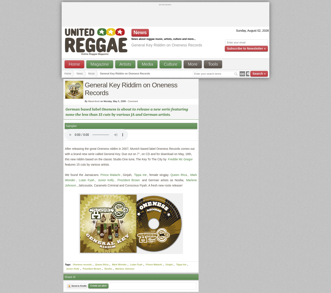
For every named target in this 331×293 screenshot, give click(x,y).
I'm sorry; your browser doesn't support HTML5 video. (96, 134)
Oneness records (82, 264)
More (193, 64)
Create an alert (98, 285)
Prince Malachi (110, 175)
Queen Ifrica (179, 175)
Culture (170, 64)
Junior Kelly (106, 180)
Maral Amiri (94, 101)
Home (74, 64)
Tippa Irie (140, 175)
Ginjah (169, 264)
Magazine (100, 64)
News (80, 73)
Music (91, 73)
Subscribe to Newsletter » (246, 48)
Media (147, 64)
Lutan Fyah (86, 180)
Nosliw (108, 268)
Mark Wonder (119, 264)
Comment (133, 101)
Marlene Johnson (124, 268)
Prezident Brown (128, 180)
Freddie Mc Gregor (180, 159)
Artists (125, 64)
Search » (259, 73)
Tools (213, 64)
